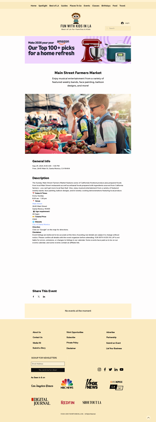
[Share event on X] (39, 296)
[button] (64, 5)
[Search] (117, 28)
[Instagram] (99, 369)
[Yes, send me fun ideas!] (48, 370)
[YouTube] (121, 369)
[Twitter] (110, 369)
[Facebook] (105, 369)
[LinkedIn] (116, 369)
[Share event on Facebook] (33, 296)
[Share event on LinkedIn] (44, 296)
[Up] (148, 417)
